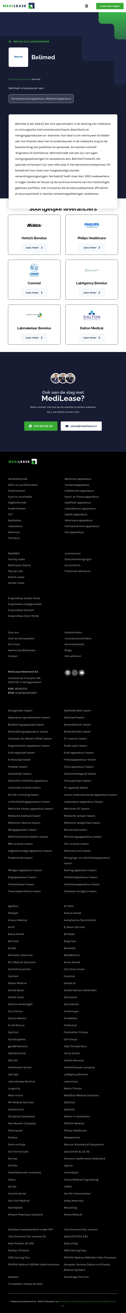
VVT (10, 514)
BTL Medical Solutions (22, 962)
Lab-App (13, 1074)
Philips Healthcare (75, 1130)
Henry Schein (72, 1053)
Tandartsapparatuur (77, 484)
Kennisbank (73, 626)
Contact (13, 656)
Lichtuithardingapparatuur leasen (29, 801)
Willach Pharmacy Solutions (25, 1214)
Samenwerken (75, 546)
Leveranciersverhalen (78, 638)
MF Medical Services (21, 1102)
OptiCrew (69, 1102)
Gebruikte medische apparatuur (28, 780)
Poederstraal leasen (20, 857)
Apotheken (14, 520)
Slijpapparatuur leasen (22, 877)
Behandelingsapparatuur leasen (28, 731)
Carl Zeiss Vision (74, 969)
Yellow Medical (73, 1214)
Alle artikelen (73, 656)
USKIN (68, 1186)
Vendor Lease (16, 582)
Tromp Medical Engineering (81, 1179)
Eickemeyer (71, 1011)
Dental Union (16, 997)
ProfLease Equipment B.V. (91, 1301)
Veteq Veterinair (74, 1200)
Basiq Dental (16, 934)
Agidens (13, 906)
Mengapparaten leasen (22, 829)
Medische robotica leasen (24, 822)
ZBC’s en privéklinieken (23, 484)
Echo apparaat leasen (21, 752)
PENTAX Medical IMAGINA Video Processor (90, 1257)
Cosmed (13, 976)
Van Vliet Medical (18, 1200)
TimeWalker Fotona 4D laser (25, 1283)
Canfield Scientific (19, 969)
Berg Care (70, 941)
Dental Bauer (16, 990)
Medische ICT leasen (77, 808)
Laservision (71, 1081)
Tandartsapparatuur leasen (81, 877)
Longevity (14, 1088)
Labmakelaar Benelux (21, 1081)
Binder (12, 948)
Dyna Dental (71, 1004)
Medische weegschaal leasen (82, 822)
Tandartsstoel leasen (21, 884)
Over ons (14, 626)
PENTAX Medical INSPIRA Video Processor (33, 1264)
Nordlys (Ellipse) (18, 1250)
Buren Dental (72, 962)
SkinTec (13, 1165)
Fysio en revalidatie (20, 496)
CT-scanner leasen (75, 738)
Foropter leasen (17, 766)
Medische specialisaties (25, 472)
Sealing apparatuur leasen (80, 870)
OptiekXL (69, 1109)
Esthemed (70, 1025)
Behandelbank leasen (77, 724)
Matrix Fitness (73, 1088)
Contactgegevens (20, 665)
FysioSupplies (17, 1039)
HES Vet (13, 1060)
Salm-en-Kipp (16, 1144)
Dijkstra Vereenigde (20, 1004)
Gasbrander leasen (19, 773)
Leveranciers (23, 79)
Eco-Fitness (15, 1011)
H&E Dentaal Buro (75, 1046)
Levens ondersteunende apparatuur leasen (90, 794)
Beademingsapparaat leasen (26, 724)
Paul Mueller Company (22, 1123)
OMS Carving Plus (19, 1257)
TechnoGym (71, 1172)
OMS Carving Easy (75, 1250)
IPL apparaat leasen (76, 787)
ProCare (12, 1137)
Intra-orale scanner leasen (24, 787)
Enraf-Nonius (16, 1025)
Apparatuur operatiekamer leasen (29, 717)
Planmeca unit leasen (77, 850)
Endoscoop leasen (19, 759)
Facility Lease (16, 559)
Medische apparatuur (58, 98)
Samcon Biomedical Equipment (84, 1144)
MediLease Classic (19, 565)
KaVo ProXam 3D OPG (21, 1243)
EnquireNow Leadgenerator (25, 604)
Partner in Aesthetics (77, 1116)
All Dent (69, 906)
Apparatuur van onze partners (28, 1222)
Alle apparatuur (74, 532)
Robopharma (72, 1137)
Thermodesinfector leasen (24, 891)
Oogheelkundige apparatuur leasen (30, 850)
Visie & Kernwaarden (21, 638)
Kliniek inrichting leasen (23, 794)
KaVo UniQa (71, 1243)
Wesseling (70, 1207)
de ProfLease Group (68, 1301)
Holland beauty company (79, 1067)
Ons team (14, 644)
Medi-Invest (15, 1095)
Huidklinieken (17, 508)
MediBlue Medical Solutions (81, 1095)
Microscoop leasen (75, 829)
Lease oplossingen (21, 546)
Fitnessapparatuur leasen (80, 759)
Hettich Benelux (74, 1060)
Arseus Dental (72, 913)
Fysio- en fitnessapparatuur (82, 496)
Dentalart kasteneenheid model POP (30, 1229)
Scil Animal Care (18, 1151)
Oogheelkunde (17, 502)
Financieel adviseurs (78, 571)
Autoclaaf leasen (74, 717)
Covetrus (69, 976)
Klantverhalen (73, 632)
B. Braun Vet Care (74, 927)
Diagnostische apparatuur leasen (28, 745)
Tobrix (12, 1179)
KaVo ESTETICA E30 (76, 1236)
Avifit (11, 927)
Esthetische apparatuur (79, 490)
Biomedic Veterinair (20, 955)
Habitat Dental (17, 1053)
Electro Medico (17, 1018)
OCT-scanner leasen (76, 843)
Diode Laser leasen (75, 745)
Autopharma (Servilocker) (80, 920)
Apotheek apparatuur (78, 502)
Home (12, 79)
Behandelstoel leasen (77, 731)
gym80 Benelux (18, 1046)
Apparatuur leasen (21, 703)
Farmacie (14, 538)
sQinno (68, 1165)
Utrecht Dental (17, 1193)
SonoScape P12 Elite (76, 1276)
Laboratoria (15, 526)
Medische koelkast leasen (24, 815)
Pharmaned (15, 1130)
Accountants (72, 565)
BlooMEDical (72, 955)
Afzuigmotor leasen (20, 710)
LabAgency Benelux (76, 1074)
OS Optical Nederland (21, 1116)
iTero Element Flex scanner (81, 1229)
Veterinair (14, 532)
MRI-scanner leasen (20, 843)
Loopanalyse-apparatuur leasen (83, 801)
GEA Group (70, 1039)
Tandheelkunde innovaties (24, 1172)
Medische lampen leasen (79, 815)
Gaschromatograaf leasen (80, 773)
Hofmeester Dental (19, 1067)
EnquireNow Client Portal (23, 615)
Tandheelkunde (17, 479)
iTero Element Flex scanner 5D (27, 1236)
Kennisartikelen (74, 644)
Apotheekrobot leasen (77, 710)
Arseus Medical (17, 920)
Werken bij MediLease (21, 650)
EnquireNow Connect (21, 610)
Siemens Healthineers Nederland (84, 1158)
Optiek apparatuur (76, 514)
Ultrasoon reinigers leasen (80, 891)
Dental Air (70, 983)
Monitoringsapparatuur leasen (83, 836)
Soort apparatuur (76, 472)
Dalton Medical (17, 983)
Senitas (12, 1158)
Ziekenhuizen (16, 490)
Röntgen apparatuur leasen (25, 870)
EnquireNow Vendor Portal (24, 598)
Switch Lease (16, 577)
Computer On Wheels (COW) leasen (30, 738)
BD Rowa (69, 934)
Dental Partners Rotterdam (80, 990)
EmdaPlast (70, 1018)
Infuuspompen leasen (77, 780)
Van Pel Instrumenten (77, 1193)
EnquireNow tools (20, 591)
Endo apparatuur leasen (79, 752)
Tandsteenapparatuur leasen (82, 884)
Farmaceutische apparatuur (28, 98)
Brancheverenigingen (78, 559)
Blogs (68, 650)
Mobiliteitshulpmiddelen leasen (28, 836)
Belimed (13, 941)
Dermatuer (70, 997)
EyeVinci (13, 1032)
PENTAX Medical (74, 1123)
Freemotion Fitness (76, 1032)
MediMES (14, 553)
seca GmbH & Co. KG (77, 1151)
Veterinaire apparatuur (79, 520)
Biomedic (70, 948)
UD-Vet (12, 1186)
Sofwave (13, 1276)
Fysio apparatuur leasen (79, 766)
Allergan (13, 913)
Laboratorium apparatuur (80, 508)
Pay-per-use (15, 571)
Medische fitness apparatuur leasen (30, 808)
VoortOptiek (15, 1207)
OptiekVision (16, 1109)
